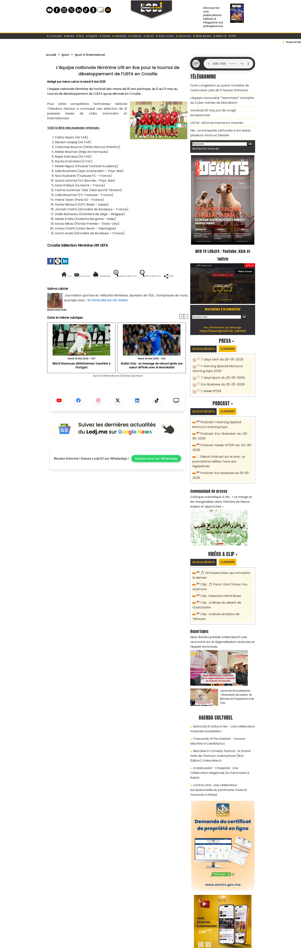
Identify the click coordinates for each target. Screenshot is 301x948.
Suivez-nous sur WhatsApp (156, 472)
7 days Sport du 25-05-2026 (221, 365)
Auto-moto (165, 36)
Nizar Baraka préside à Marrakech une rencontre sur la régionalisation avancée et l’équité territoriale (222, 610)
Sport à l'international (95, 54)
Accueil (52, 54)
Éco (80, 36)
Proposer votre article (124, 925)
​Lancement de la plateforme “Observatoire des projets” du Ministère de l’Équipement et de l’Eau (237, 664)
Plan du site (140, 943)
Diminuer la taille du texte (108, 289)
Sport (148, 36)
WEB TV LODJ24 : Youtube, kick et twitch (222, 243)
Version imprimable (119, 276)
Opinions (183, 36)
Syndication (160, 943)
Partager (142, 289)
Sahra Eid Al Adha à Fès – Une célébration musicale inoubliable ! (219, 695)
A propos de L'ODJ (73, 925)
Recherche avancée (204, 137)
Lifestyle (119, 36)
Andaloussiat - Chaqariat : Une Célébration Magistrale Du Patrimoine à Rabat (220, 732)
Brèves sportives (135, 389)
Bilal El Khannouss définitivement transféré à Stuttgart (81, 376)
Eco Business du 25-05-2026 (221, 372)
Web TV (220, 36)
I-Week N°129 (210, 378)
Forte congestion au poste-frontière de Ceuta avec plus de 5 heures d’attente (221, 87)
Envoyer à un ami (83, 276)
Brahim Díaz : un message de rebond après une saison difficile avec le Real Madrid (151, 378)
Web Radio (202, 36)
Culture (134, 36)
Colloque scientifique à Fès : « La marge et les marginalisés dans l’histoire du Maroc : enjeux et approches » (222, 480)
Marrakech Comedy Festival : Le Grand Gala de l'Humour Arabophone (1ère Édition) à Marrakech (220, 719)
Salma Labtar (71, 82)
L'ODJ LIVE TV (175, 925)
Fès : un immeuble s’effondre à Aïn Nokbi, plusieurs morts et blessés (217, 123)
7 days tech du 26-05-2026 (220, 348)
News (69, 36)
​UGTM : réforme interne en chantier (214, 114)
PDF (232, 36)
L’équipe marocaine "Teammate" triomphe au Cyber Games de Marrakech (221, 98)
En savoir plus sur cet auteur (109, 313)
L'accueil (54, 36)
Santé (104, 36)
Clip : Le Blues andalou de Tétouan (224, 589)
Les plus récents (205, 338)
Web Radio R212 (229, 926)
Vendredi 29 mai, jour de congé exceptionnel (220, 107)
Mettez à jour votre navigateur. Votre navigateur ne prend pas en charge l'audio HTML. (228, 63)
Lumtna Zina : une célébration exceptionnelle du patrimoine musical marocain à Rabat (222, 742)
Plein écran (246, 260)
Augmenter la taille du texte (164, 276)
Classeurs (232, 337)
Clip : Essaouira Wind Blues (218, 572)
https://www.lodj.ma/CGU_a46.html (222, 319)
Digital (92, 36)
